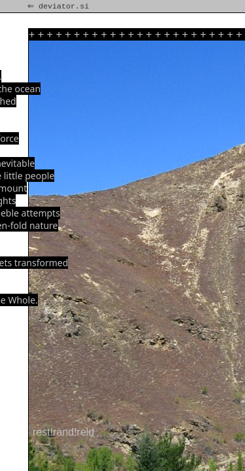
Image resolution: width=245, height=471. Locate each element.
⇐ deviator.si (59, 6)
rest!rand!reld (63, 432)
